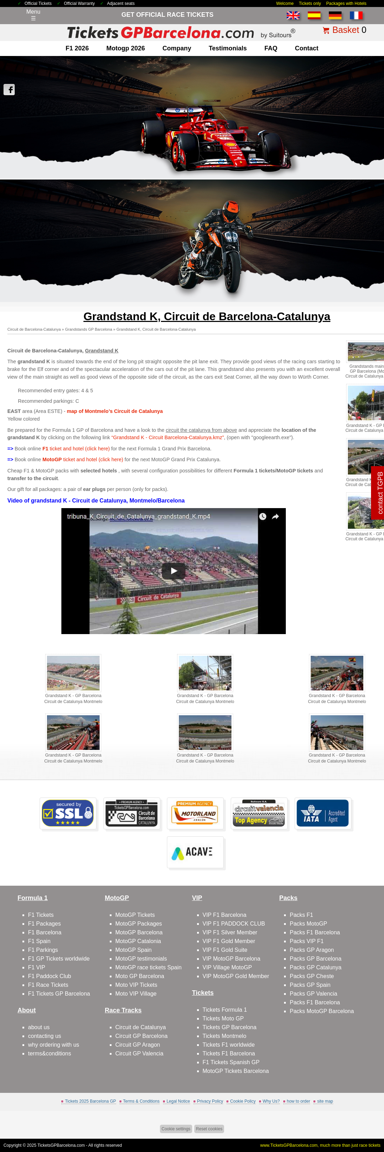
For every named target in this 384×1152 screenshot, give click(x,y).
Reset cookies (209, 1128)
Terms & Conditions (141, 1101)
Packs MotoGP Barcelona (322, 1011)
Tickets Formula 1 (225, 1010)
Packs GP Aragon (312, 950)
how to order (298, 1101)
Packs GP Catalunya (315, 967)
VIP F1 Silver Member (230, 932)
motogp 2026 (125, 48)
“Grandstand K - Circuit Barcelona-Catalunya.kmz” (168, 437)
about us (38, 1027)
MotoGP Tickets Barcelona (236, 1071)
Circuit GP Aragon (137, 1045)
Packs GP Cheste (312, 976)
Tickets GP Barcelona (230, 1027)
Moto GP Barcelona (139, 976)
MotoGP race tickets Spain (148, 967)
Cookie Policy (243, 1101)
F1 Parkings (43, 950)
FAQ (270, 48)
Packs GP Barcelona (315, 959)
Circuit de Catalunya (140, 1027)
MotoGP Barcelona (139, 932)
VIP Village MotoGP (227, 967)
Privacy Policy (210, 1101)
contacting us (44, 1036)
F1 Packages (44, 924)
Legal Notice (178, 1101)
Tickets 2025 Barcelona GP (90, 1101)
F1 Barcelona (44, 932)
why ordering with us (53, 1045)
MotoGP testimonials (141, 959)
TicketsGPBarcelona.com (61, 1145)
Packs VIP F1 (307, 941)
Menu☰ (33, 15)
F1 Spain (39, 941)
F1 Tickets (41, 915)
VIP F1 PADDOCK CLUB (234, 924)
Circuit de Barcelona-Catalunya (34, 329)
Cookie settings (176, 1128)
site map (325, 1101)
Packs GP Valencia (313, 994)
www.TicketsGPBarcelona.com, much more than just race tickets (320, 1145)
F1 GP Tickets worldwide (59, 959)
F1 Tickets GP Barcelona (59, 994)
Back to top (366, 1120)
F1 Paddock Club (49, 976)
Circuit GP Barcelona (141, 1036)
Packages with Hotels (346, 3)
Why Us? (271, 1101)
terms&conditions (49, 1053)
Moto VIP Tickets (136, 985)
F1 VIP (36, 967)
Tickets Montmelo (225, 1036)
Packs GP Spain (310, 985)
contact (306, 48)
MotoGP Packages (138, 924)
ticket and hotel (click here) (76, 448)
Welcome (285, 3)
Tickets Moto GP (223, 1018)
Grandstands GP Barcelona (88, 329)
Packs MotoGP (308, 924)
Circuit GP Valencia (139, 1053)
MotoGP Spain (133, 950)
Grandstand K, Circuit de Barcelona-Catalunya (156, 329)
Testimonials (228, 48)
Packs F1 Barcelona (315, 932)
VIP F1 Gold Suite (225, 950)
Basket (345, 30)
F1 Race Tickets (48, 985)
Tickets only (310, 3)
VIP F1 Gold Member (229, 941)
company (176, 48)
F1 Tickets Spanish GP (231, 1062)
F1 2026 (77, 48)
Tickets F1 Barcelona (229, 1053)
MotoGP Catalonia (138, 941)
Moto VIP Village (136, 994)
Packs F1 (301, 915)
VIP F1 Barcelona (225, 915)
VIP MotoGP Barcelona (232, 959)
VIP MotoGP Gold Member (236, 976)
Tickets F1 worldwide (229, 1045)
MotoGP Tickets (135, 915)
